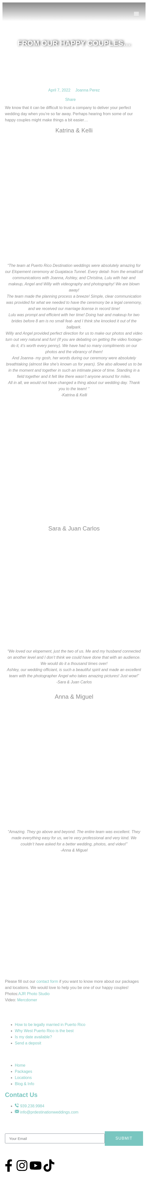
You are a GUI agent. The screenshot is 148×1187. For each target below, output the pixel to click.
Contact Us (21, 1094)
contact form (47, 981)
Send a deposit (28, 1043)
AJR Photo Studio (33, 994)
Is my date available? (33, 1037)
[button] (136, 14)
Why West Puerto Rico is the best (44, 1031)
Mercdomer (27, 1000)
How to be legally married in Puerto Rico (50, 1025)
